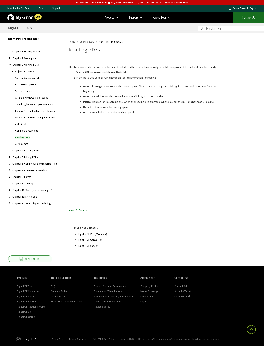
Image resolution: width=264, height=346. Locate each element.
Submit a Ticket (59, 291)
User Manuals (87, 41)
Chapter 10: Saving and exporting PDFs (33, 190)
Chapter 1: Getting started (26, 51)
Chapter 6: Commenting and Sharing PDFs (35, 163)
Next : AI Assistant (79, 210)
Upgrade (56, 8)
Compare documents (26, 130)
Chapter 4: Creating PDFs (26, 150)
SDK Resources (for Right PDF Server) (114, 296)
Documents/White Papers (108, 291)
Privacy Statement (78, 339)
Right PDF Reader (26, 301)
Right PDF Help (20, 28)
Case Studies (147, 296)
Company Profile (149, 286)
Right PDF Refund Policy (103, 339)
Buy (41, 8)
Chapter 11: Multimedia (24, 196)
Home (72, 41)
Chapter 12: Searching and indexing (31, 203)
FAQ (53, 286)
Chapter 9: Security (22, 183)
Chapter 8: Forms (21, 176)
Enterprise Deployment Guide (67, 301)
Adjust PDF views (24, 71)
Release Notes (102, 306)
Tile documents (23, 91)
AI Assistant (21, 144)
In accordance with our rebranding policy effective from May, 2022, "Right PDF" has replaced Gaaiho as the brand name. (132, 2)
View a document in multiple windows (35, 117)
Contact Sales (182, 286)
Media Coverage (149, 291)
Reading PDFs (22, 137)
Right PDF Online (26, 317)
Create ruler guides (25, 84)
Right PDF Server (88, 245)
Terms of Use (57, 339)
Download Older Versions (108, 301)
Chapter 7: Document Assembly (29, 170)
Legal (143, 301)
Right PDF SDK (24, 311)
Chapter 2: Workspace (24, 58)
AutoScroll (21, 124)
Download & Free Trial (18, 8)
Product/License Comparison (110, 286)
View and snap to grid (27, 78)
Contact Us (248, 17)
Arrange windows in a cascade (31, 97)
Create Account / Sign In (245, 8)
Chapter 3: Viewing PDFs (25, 64)
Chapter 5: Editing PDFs (25, 157)
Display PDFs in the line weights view (35, 111)
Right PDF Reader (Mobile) (31, 306)
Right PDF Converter (90, 240)
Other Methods (182, 296)
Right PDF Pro (24, 286)
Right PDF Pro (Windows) (92, 234)
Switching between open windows (34, 104)
